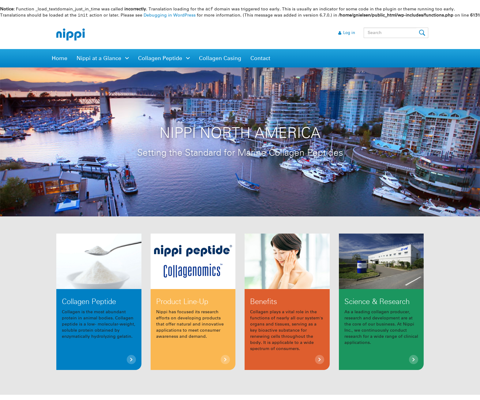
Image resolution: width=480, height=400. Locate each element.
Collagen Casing (220, 59)
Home (59, 59)
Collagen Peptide (161, 59)
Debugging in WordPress (170, 16)
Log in (349, 34)
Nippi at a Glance (100, 59)
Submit (422, 33)
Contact (260, 59)
